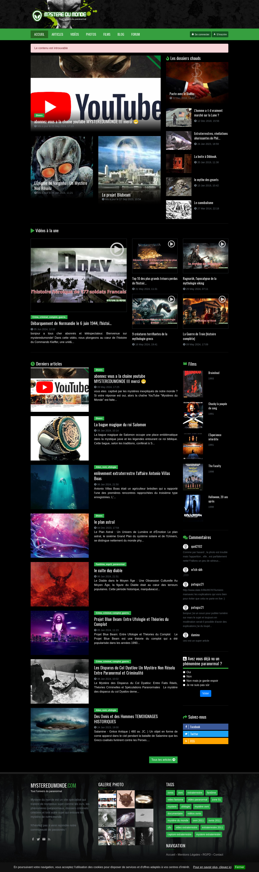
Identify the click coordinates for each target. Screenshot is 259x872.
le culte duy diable (108, 570)
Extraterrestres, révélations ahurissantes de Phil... (211, 135)
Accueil (41, 34)
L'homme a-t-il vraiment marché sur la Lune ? (208, 112)
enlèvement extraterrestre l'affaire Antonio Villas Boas (132, 475)
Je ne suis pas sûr (198, 685)
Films (106, 34)
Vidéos (74, 34)
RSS (190, 741)
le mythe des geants (206, 179)
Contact (218, 854)
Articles (57, 34)
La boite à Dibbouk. (205, 156)
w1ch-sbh (196, 569)
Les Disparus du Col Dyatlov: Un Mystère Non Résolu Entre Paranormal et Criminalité (134, 670)
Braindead (213, 373)
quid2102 (196, 546)
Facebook (192, 727)
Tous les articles (163, 759)
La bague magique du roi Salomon (120, 424)
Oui (189, 672)
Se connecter (200, 34)
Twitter (191, 734)
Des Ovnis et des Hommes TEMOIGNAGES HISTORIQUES (126, 718)
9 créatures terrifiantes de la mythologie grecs (149, 336)
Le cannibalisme (203, 202)
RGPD (207, 854)
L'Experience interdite (214, 437)
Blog (121, 34)
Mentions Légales (189, 854)
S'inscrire (220, 34)
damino (195, 634)
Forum (135, 34)
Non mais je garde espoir (202, 680)
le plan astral (104, 521)
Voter (205, 693)
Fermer (239, 867)
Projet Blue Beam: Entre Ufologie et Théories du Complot (131, 621)
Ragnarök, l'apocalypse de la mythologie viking (199, 280)
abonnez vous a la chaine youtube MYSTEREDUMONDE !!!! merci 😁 (120, 378)
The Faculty (214, 466)
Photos (91, 34)
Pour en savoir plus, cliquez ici (212, 867)
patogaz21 (197, 584)
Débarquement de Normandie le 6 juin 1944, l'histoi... (71, 323)
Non (189, 676)
